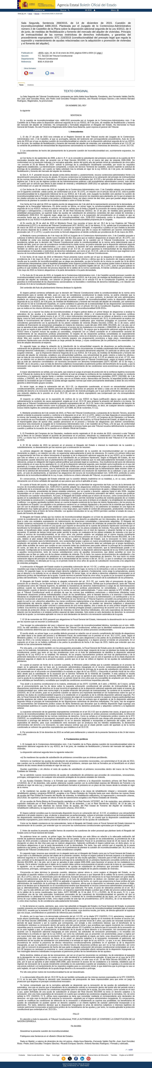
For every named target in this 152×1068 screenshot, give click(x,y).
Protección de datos (79, 1055)
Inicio (30, 14)
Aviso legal (55, 1055)
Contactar (22, 1055)
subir (131, 1050)
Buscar (37, 14)
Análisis (30, 85)
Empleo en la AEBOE (126, 1055)
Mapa (48, 1055)
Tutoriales (114, 1055)
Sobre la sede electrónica (35, 1055)
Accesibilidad (66, 1055)
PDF (31, 73)
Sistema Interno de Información (98, 1055)
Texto (21, 85)
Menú (115, 10)
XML (52, 73)
